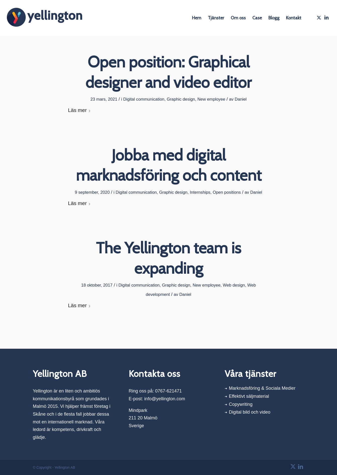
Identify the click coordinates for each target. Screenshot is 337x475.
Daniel (241, 99)
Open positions (227, 192)
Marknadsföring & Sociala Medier (262, 388)
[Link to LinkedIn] (326, 17)
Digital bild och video (249, 412)
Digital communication (143, 99)
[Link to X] (319, 17)
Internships (200, 192)
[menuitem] (197, 17)
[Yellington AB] (44, 17)
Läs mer (79, 110)
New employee (211, 99)
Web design (234, 285)
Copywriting (241, 404)
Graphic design (181, 99)
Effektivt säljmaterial (249, 396)
